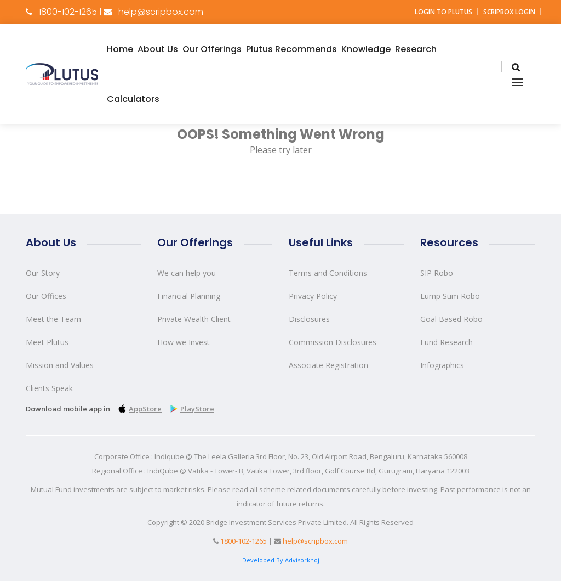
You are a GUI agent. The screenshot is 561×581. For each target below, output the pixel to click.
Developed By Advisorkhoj (280, 560)
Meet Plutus (47, 342)
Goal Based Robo (451, 319)
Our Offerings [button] (212, 49)
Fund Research (446, 342)
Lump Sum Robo (450, 296)
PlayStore (190, 408)
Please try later (281, 150)
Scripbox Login (509, 11)
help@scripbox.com (160, 11)
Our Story (43, 273)
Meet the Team (53, 319)
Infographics (442, 365)
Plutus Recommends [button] (291, 49)
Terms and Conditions (328, 273)
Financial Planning (188, 296)
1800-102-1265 (68, 11)
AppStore (139, 408)
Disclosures (309, 319)
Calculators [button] (133, 99)
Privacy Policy (313, 296)
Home (120, 49)
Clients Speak (49, 388)
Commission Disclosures (332, 342)
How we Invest (183, 342)
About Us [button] (158, 49)
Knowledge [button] (366, 49)
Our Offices (46, 296)
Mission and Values (60, 365)
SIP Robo (436, 273)
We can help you (186, 273)
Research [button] (416, 49)
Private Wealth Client (194, 319)
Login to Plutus (443, 11)
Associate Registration (328, 365)
